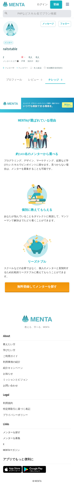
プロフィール (14, 79)
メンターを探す (11, 432)
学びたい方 (9, 350)
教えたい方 (9, 344)
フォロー (64, 24)
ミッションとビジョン (15, 379)
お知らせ (8, 374)
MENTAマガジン (11, 450)
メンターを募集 (11, 438)
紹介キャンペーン (13, 368)
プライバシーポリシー (15, 415)
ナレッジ (55, 79)
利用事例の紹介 (11, 362)
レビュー (35, 79)
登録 (56, 4)
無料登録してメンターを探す (37, 286)
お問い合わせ (10, 385)
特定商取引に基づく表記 (16, 409)
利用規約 (8, 403)
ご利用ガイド (10, 356)
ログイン (42, 4)
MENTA (38, 481)
